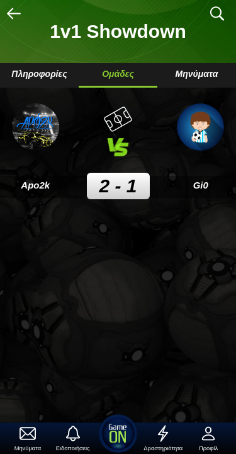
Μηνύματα (197, 74)
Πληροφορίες (39, 74)
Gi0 (200, 185)
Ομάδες (118, 74)
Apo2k (35, 185)
